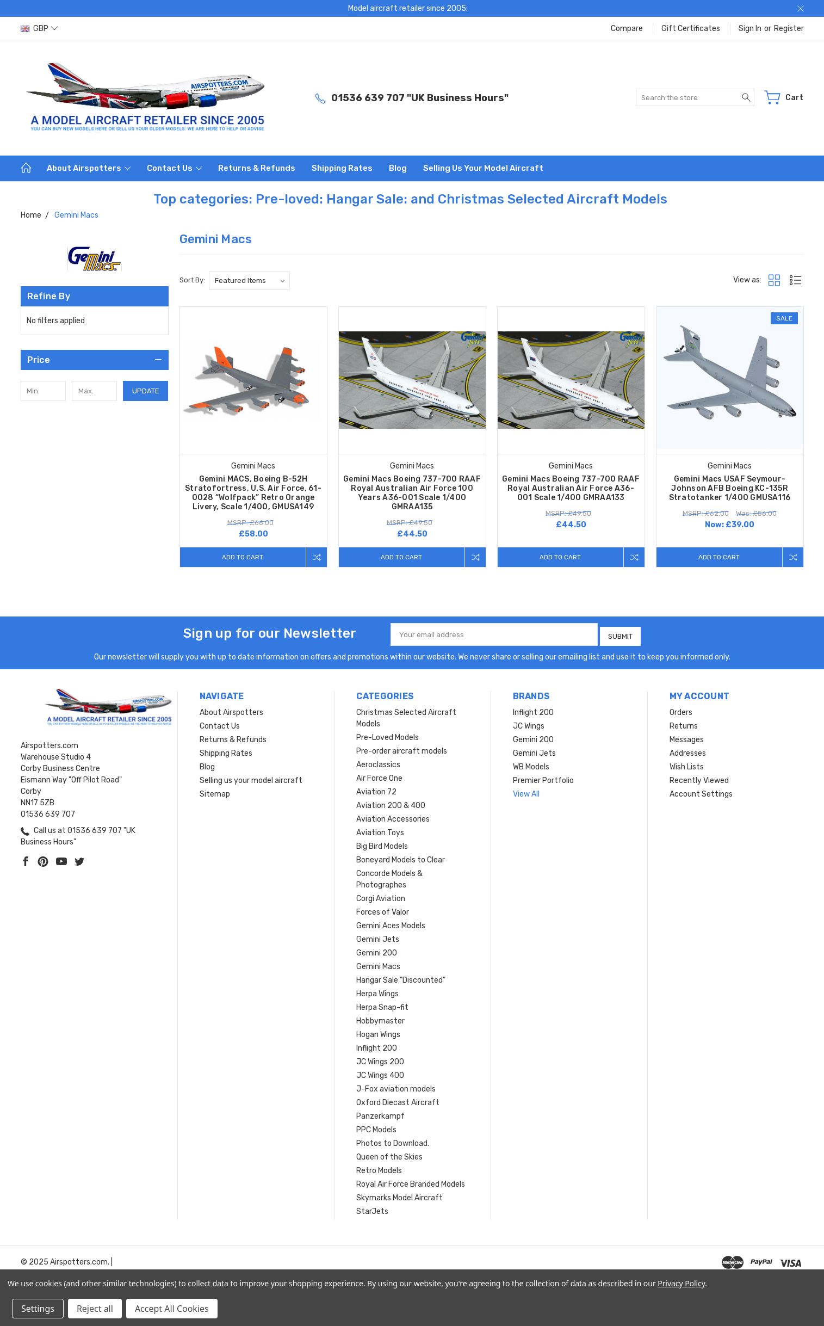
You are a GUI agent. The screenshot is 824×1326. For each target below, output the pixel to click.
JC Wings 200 (380, 1059)
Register (789, 28)
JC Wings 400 (380, 1073)
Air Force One (379, 776)
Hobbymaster (380, 1018)
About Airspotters (89, 168)
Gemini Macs (378, 964)
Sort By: (192, 280)
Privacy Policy (681, 1283)
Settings (37, 1309)
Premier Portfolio (543, 778)
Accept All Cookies (172, 1309)
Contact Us (174, 168)
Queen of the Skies (389, 1155)
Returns (684, 724)
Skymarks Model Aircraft (399, 1195)
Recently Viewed (699, 778)
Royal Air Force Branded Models (410, 1182)
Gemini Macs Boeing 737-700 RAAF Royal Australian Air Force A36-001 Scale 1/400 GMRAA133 (571, 488)
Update (145, 391)
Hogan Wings (378, 1032)
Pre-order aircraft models (401, 749)
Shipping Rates (342, 168)
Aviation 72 (376, 789)
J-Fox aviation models (396, 1086)
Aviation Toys (380, 830)
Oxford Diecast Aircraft (397, 1100)
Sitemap (215, 792)
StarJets (372, 1209)
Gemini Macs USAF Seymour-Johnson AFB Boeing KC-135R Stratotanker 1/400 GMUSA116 (730, 488)
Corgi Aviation (380, 896)
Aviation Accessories (393, 817)
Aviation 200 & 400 (390, 803)
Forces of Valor (382, 910)
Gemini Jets (377, 937)
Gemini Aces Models (390, 923)
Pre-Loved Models (387, 735)
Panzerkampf (380, 1114)
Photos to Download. (392, 1141)
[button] (95, 360)
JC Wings (528, 724)
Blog (398, 168)
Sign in (750, 28)
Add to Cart (240, 557)
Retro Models (379, 1168)
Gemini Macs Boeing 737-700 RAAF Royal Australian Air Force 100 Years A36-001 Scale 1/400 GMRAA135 (412, 492)
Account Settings (701, 792)
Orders (681, 710)
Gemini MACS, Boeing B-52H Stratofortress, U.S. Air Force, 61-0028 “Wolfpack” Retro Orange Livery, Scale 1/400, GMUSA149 (253, 492)
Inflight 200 (376, 1046)
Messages (687, 737)
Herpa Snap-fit (382, 1005)
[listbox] (249, 281)
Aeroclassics (378, 762)
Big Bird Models (382, 844)
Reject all (95, 1309)
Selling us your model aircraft (483, 168)
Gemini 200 (376, 950)
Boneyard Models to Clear (400, 857)
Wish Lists (687, 764)
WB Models (531, 764)
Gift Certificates (690, 28)
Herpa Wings (377, 991)
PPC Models (376, 1127)
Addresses (688, 751)
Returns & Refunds (256, 168)
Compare (627, 28)
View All (526, 792)
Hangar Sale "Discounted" (400, 978)
